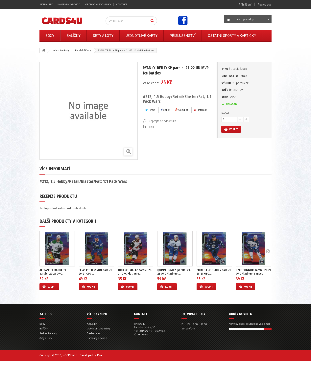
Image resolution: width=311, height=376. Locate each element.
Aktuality (46, 4)
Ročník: (232, 90)
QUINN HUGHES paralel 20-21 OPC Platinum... (174, 271)
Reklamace (93, 333)
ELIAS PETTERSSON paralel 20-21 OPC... (95, 271)
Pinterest (200, 109)
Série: (229, 97)
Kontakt (121, 4)
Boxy (49, 35)
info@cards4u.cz (149, 346)
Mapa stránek (95, 352)
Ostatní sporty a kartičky (232, 35)
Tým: (234, 69)
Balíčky (74, 35)
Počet (225, 113)
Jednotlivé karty (141, 35)
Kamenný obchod (69, 4)
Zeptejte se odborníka (162, 121)
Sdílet (165, 109)
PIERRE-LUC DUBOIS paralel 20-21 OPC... (214, 271)
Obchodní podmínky (98, 4)
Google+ (181, 109)
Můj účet (92, 347)
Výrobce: (235, 83)
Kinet (100, 370)
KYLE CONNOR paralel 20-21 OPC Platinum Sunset (253, 271)
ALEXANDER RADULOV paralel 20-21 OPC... (52, 271)
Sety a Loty (103, 35)
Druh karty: (234, 76)
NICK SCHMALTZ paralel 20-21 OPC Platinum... (135, 271)
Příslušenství (183, 35)
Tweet (150, 109)
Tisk (151, 127)
